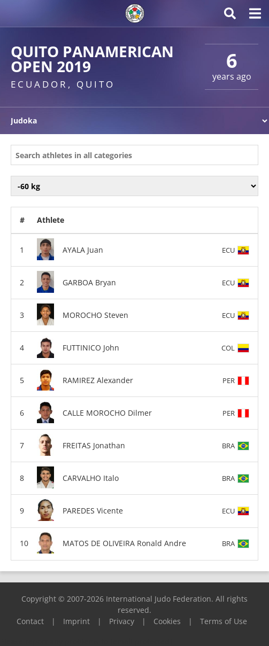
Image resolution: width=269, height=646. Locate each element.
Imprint (76, 621)
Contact (30, 621)
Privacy (121, 621)
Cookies (167, 621)
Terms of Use (223, 621)
